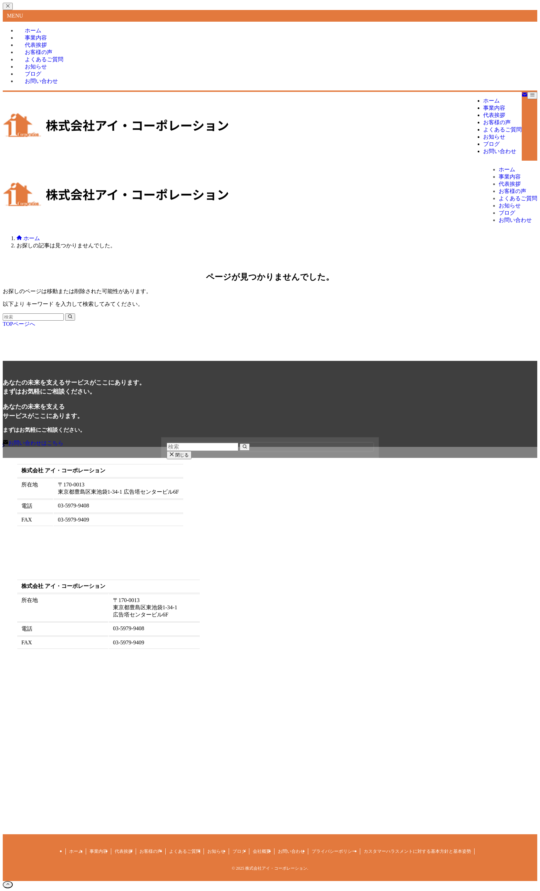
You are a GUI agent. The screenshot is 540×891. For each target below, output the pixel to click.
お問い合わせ (41, 81)
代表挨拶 (124, 851)
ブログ (239, 851)
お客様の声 (150, 851)
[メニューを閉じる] (8, 6)
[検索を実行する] (70, 317)
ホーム (76, 851)
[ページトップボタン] (8, 884)
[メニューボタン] (532, 95)
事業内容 (98, 851)
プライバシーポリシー (334, 851)
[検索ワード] (33, 317)
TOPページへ (19, 324)
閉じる (179, 455)
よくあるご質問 (184, 851)
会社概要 (262, 851)
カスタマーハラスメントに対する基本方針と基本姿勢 (417, 851)
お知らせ (216, 851)
